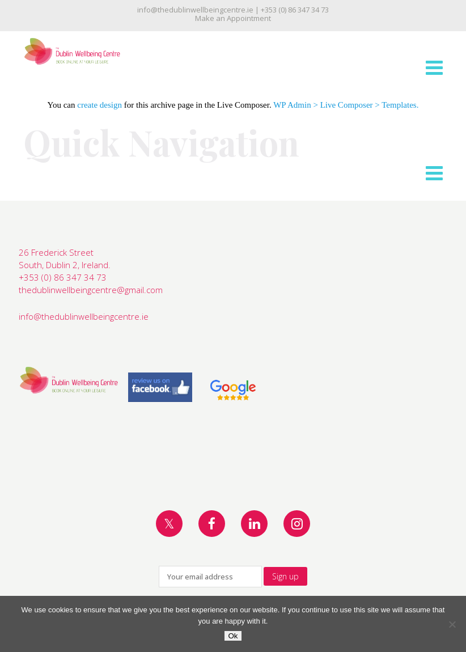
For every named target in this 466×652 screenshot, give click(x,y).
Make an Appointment (233, 18)
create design (99, 104)
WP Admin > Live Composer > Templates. (345, 104)
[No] (451, 624)
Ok (233, 636)
